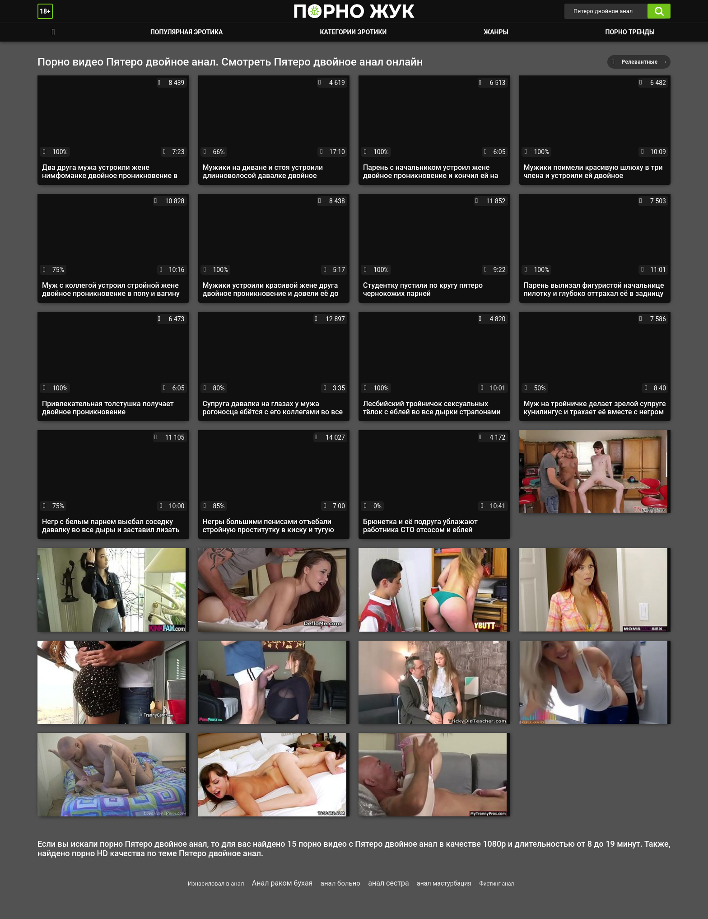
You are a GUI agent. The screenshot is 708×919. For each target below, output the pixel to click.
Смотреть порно (53, 32)
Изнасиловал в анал (216, 883)
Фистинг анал (496, 884)
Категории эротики (353, 32)
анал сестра (388, 883)
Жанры (496, 32)
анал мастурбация (444, 883)
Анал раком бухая (282, 883)
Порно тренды (630, 32)
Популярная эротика (186, 32)
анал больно (340, 883)
